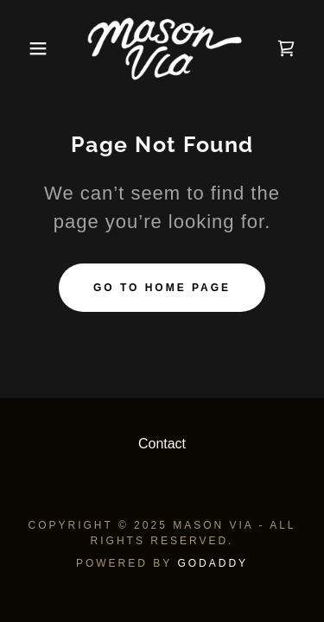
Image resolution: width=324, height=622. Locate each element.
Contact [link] (162, 443)
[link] (162, 48)
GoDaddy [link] (212, 563)
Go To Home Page (162, 288)
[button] (25, 48)
